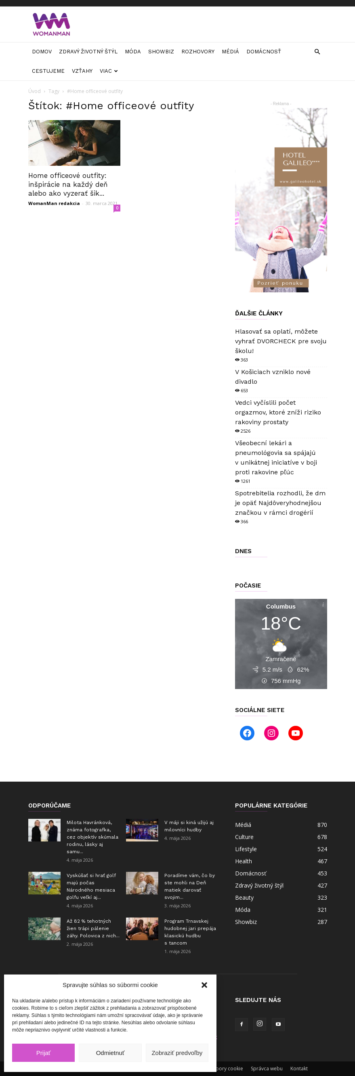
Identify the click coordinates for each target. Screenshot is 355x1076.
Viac (109, 71)
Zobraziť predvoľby (176, 1052)
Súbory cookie (226, 1068)
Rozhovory (197, 52)
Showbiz (161, 52)
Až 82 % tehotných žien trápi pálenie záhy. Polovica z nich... (93, 928)
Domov (42, 52)
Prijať (43, 1052)
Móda (133, 52)
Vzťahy (82, 71)
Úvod (34, 91)
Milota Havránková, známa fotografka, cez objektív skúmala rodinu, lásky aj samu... (92, 837)
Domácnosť (263, 52)
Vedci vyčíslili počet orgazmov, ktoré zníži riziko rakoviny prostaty (278, 412)
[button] (204, 985)
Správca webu (267, 1068)
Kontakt (299, 1068)
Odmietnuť (110, 1052)
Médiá (230, 52)
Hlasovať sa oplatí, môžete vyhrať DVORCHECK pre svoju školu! (281, 341)
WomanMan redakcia (54, 203)
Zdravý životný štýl (88, 52)
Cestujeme (48, 71)
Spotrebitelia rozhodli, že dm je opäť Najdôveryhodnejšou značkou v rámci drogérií (280, 502)
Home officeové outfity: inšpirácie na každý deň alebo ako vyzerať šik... (68, 184)
